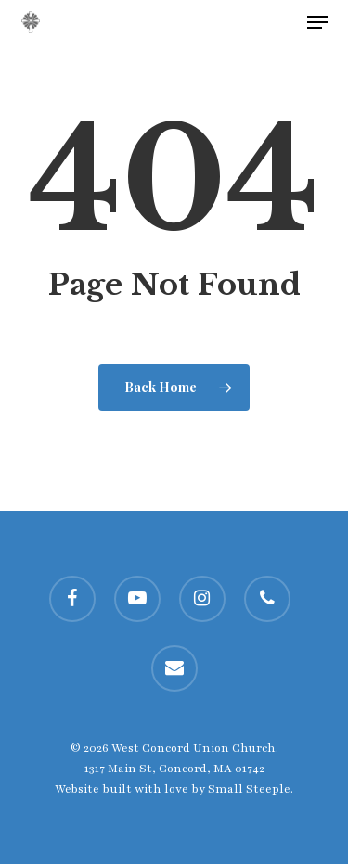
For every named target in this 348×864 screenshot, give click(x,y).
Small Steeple (249, 788)
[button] (317, 22)
